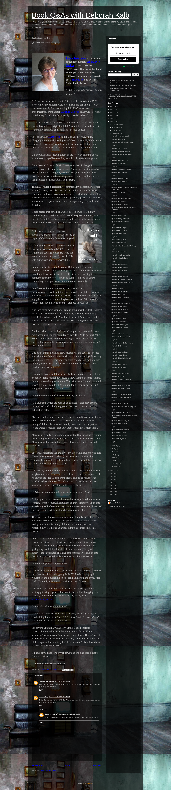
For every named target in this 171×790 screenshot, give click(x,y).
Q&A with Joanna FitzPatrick (121, 379)
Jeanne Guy (43, 681)
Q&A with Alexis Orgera (119, 334)
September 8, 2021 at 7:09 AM (69, 714)
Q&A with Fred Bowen (119, 423)
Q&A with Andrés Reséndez (121, 303)
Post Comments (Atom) (49, 770)
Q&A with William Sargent (120, 421)
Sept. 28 (114, 166)
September (116, 133)
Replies (44, 710)
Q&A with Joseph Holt (119, 436)
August (114, 446)
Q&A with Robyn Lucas (119, 439)
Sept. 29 (114, 157)
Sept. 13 (114, 340)
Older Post (97, 765)
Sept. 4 (113, 409)
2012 (112, 495)
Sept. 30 (114, 145)
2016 (112, 483)
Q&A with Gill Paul (117, 376)
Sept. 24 (114, 212)
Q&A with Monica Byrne (119, 328)
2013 (112, 492)
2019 (112, 474)
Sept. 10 (114, 361)
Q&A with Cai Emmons (119, 306)
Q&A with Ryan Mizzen (119, 181)
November (115, 127)
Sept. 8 (113, 382)
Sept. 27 (114, 175)
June (114, 452)
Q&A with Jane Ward (118, 234)
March (114, 461)
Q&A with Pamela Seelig (119, 160)
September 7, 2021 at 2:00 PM (59, 697)
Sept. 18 (114, 285)
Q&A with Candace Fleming (120, 385)
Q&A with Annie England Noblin (122, 343)
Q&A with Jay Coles (118, 288)
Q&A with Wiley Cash (118, 240)
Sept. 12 (114, 349)
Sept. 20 (114, 261)
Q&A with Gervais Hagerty (120, 136)
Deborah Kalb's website (118, 83)
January (115, 467)
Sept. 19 (114, 273)
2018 (112, 477)
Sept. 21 (114, 249)
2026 (112, 106)
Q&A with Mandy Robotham (121, 198)
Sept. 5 (113, 400)
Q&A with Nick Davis (118, 319)
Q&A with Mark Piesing (119, 264)
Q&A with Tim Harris (118, 192)
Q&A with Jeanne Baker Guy (121, 397)
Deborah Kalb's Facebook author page (123, 85)
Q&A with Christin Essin (119, 258)
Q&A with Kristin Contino (119, 178)
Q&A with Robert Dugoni (119, 325)
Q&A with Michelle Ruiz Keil (121, 358)
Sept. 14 (114, 331)
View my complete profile (116, 506)
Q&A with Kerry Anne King (120, 219)
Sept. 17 (114, 300)
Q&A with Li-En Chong (119, 346)
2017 (112, 480)
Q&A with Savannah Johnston (121, 169)
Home (67, 765)
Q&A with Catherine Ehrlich (120, 337)
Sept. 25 (114, 195)
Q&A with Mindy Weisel (119, 291)
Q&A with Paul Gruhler (119, 433)
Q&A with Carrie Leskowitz (120, 255)
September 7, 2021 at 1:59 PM (59, 681)
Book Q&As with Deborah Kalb (80, 15)
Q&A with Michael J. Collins (120, 388)
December (115, 124)
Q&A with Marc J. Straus (119, 312)
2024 (112, 112)
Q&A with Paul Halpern (119, 364)
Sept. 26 (114, 184)
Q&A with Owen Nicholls (119, 205)
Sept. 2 (113, 442)
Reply (41, 690)
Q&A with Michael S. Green (120, 413)
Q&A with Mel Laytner (118, 243)
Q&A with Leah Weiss (118, 201)
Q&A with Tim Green (118, 322)
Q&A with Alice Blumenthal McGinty (123, 246)
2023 (112, 115)
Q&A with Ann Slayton (119, 172)
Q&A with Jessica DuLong (120, 352)
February (115, 464)
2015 (112, 486)
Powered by (123, 66)
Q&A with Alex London (119, 294)
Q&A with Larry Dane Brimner (121, 279)
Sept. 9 (113, 370)
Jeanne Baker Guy (76, 58)
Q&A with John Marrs (118, 367)
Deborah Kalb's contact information (122, 80)
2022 (112, 119)
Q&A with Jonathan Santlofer (121, 394)
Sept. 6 (113, 391)
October (115, 130)
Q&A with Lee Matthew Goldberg (122, 282)
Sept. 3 (113, 426)
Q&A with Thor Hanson (119, 148)
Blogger (89, 783)
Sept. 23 (114, 225)
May (113, 455)
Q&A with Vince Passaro (119, 309)
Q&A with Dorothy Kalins (119, 276)
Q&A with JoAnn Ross (119, 270)
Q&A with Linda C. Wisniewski (121, 154)
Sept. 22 (114, 237)
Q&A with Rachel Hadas (119, 403)
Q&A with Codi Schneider (120, 297)
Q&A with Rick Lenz (118, 139)
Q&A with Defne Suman (119, 267)
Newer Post (37, 765)
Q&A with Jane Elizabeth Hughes (122, 142)
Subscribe (123, 59)
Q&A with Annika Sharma (120, 222)
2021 (112, 122)
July (113, 448)
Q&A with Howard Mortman (120, 151)
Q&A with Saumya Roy (119, 252)
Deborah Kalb (50, 714)
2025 (112, 109)
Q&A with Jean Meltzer (119, 163)
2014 (112, 489)
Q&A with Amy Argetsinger (120, 373)
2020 (112, 471)
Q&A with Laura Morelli (119, 231)
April (113, 458)
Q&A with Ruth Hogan (119, 228)
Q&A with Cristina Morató (120, 430)
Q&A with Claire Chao (119, 215)
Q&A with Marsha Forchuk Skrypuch (123, 407)
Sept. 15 (114, 316)
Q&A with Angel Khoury (119, 355)
